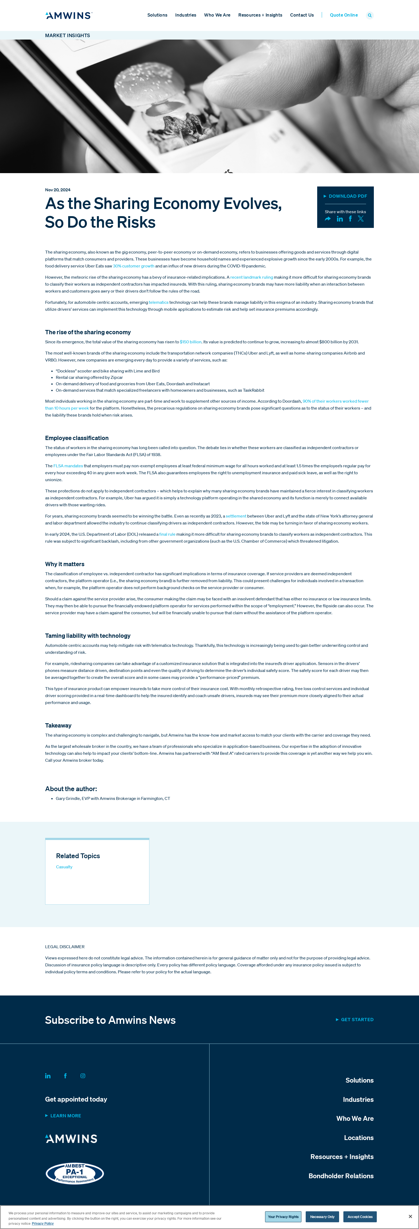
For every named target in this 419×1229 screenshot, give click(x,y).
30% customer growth (133, 267)
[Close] (410, 1216)
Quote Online (344, 15)
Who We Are (217, 15)
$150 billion (190, 342)
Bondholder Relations (341, 1176)
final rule (167, 535)
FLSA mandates (68, 466)
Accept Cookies (360, 1216)
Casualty (64, 867)
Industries (185, 15)
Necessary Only (322, 1216)
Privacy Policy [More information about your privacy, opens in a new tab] (43, 1223)
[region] (209, 1217)
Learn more (66, 1116)
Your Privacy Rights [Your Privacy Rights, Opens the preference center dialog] (283, 1216)
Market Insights (67, 36)
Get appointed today (76, 1100)
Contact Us (302, 15)
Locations (359, 1138)
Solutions (158, 15)
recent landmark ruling (251, 278)
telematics (159, 303)
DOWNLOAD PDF (348, 197)
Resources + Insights (260, 15)
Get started (357, 1020)
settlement (236, 517)
